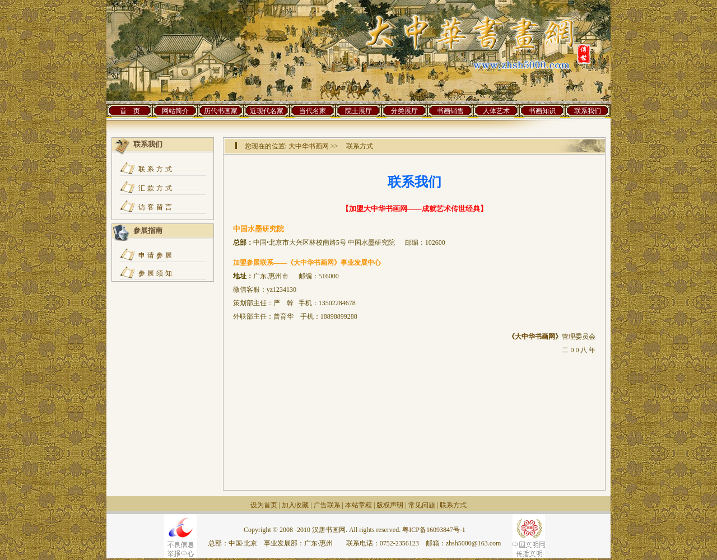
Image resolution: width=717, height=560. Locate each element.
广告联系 (327, 505)
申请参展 (156, 255)
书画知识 (542, 111)
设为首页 (263, 505)
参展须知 (156, 273)
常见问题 (421, 505)
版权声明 (389, 505)
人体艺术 (496, 111)
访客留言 (156, 207)
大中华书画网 (308, 146)
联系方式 (156, 169)
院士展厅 (358, 111)
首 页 (130, 111)
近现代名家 (266, 111)
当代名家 (312, 111)
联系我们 (587, 111)
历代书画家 (221, 111)
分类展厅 (404, 111)
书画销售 (450, 111)
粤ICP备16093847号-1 (433, 530)
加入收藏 (295, 505)
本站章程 (358, 505)
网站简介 (175, 111)
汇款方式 (156, 188)
